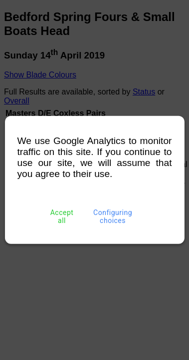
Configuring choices (113, 216)
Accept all (61, 216)
